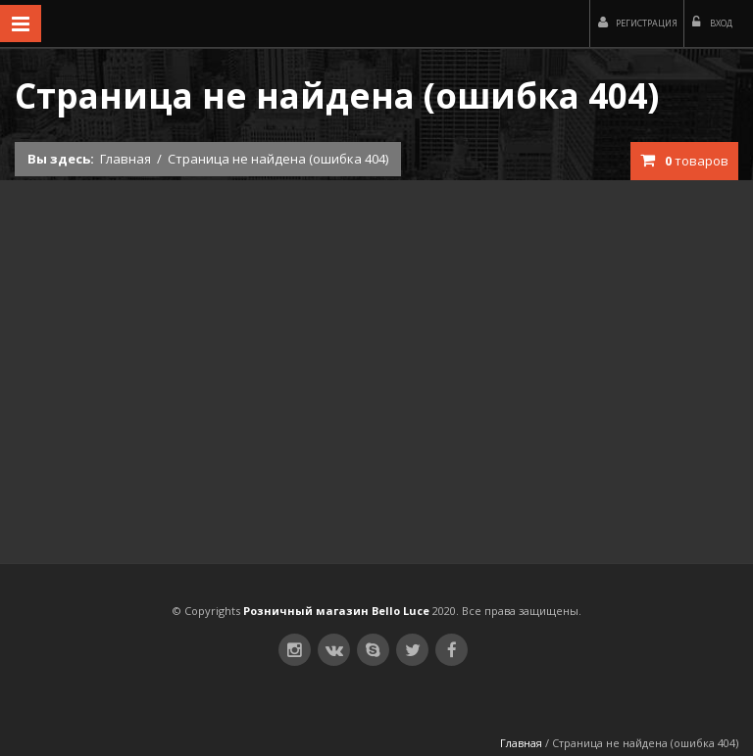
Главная (125, 158)
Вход (712, 22)
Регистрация (638, 22)
